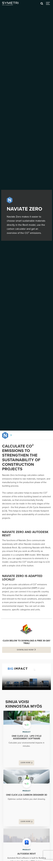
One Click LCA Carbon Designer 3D (26, 794)
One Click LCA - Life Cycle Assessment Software (26, 737)
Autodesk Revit (26, 853)
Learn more (25, 763)
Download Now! (25, 650)
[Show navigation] (48, 3)
